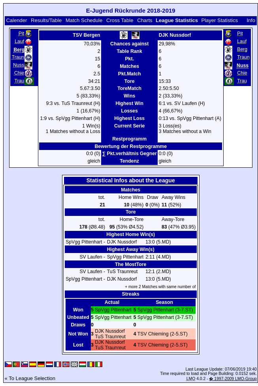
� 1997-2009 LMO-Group (232, 379)
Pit (21, 33)
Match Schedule (84, 20)
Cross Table (119, 20)
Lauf (19, 41)
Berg (242, 49)
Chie (19, 73)
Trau (19, 81)
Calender (16, 20)
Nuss (18, 65)
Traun (18, 57)
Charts (144, 20)
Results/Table (46, 20)
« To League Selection (30, 378)
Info (251, 20)
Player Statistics (220, 20)
